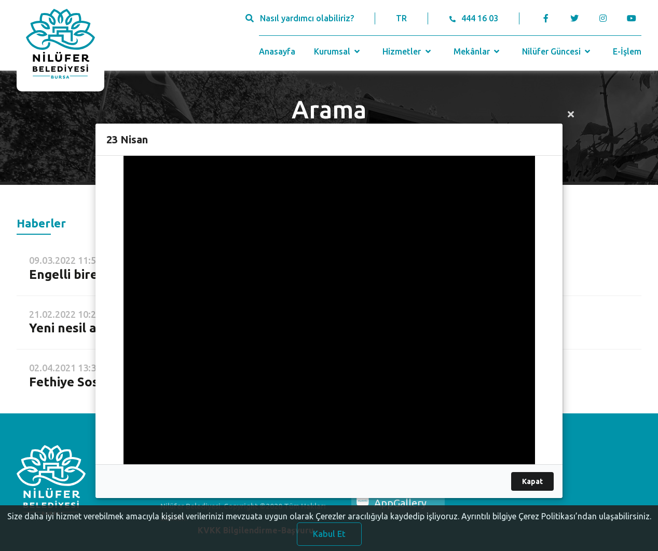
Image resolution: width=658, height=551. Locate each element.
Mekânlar (478, 51)
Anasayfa (277, 51)
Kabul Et (329, 539)
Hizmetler (407, 51)
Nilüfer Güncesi (557, 51)
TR (401, 18)
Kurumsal (338, 51)
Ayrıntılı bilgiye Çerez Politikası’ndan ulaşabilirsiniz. (556, 521)
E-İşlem (627, 51)
